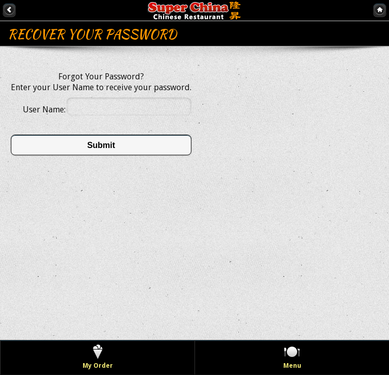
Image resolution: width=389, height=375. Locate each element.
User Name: (44, 110)
